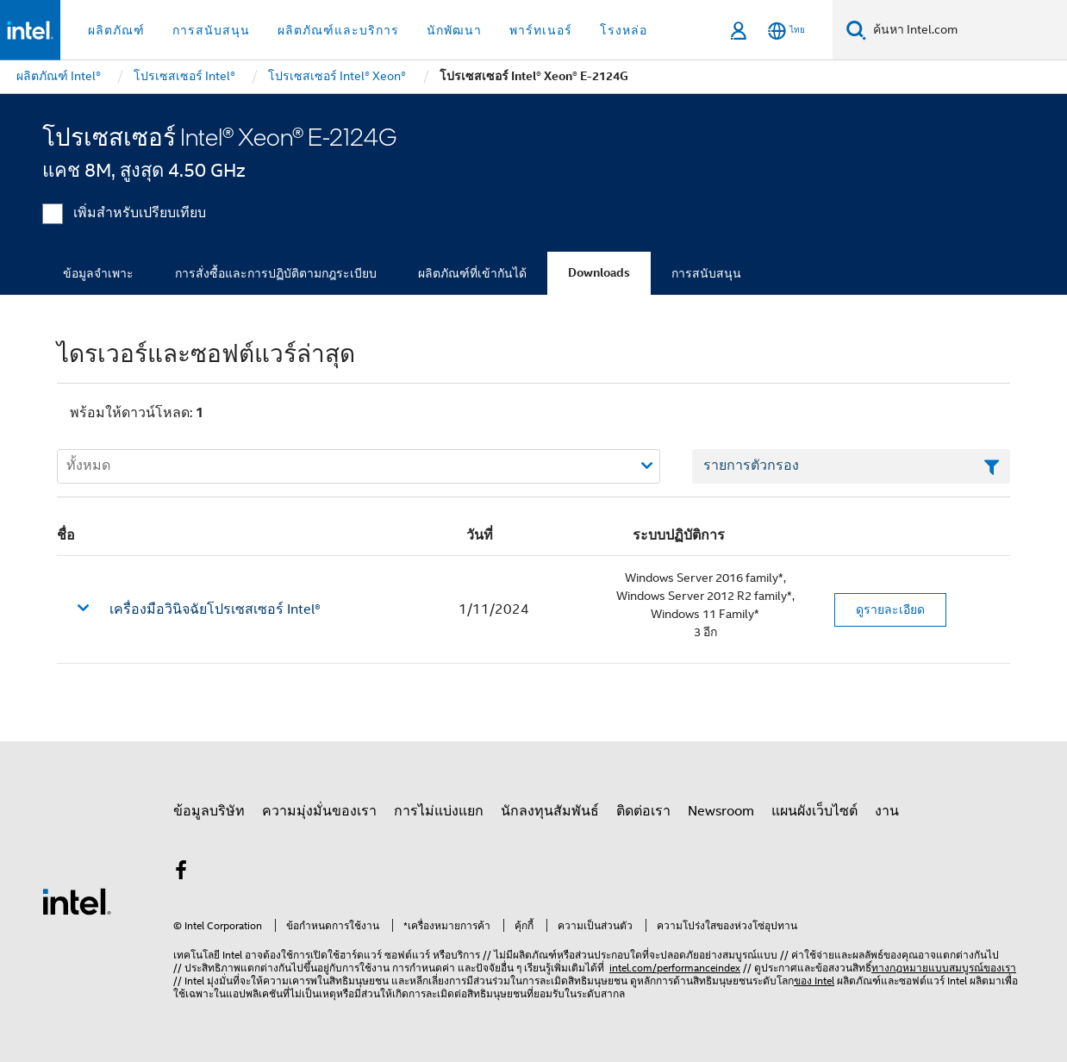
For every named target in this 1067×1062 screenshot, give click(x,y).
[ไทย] (786, 30)
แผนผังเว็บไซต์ (814, 811)
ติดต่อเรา (643, 811)
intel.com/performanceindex (674, 967)
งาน (887, 811)
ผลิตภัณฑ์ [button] (116, 30)
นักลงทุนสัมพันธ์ (550, 811)
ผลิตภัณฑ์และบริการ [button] (338, 30)
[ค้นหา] (856, 30)
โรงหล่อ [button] (623, 30)
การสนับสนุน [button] (211, 30)
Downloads (599, 273)
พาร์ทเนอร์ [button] (540, 30)
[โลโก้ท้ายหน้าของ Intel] (76, 900)
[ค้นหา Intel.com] (966, 30)
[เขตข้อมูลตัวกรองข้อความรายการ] (851, 466)
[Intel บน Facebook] (181, 873)
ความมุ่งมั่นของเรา (319, 811)
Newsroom (721, 811)
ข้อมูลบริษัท (209, 811)
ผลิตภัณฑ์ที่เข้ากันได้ (472, 273)
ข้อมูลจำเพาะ (98, 273)
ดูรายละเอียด (890, 609)
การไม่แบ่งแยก (439, 811)
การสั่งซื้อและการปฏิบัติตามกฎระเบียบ (276, 273)
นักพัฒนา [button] (454, 30)
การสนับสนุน (706, 273)
